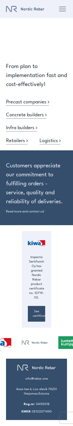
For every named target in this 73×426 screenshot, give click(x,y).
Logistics (50, 140)
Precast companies (27, 102)
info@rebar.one (36, 378)
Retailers (16, 140)
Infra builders (21, 127)
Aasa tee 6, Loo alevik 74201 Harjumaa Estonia (36, 391)
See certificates (39, 314)
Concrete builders (26, 115)
